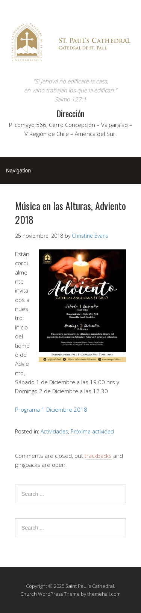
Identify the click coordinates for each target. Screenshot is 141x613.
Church (28, 593)
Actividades (54, 431)
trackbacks (98, 455)
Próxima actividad (92, 431)
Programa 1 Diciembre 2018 (51, 409)
